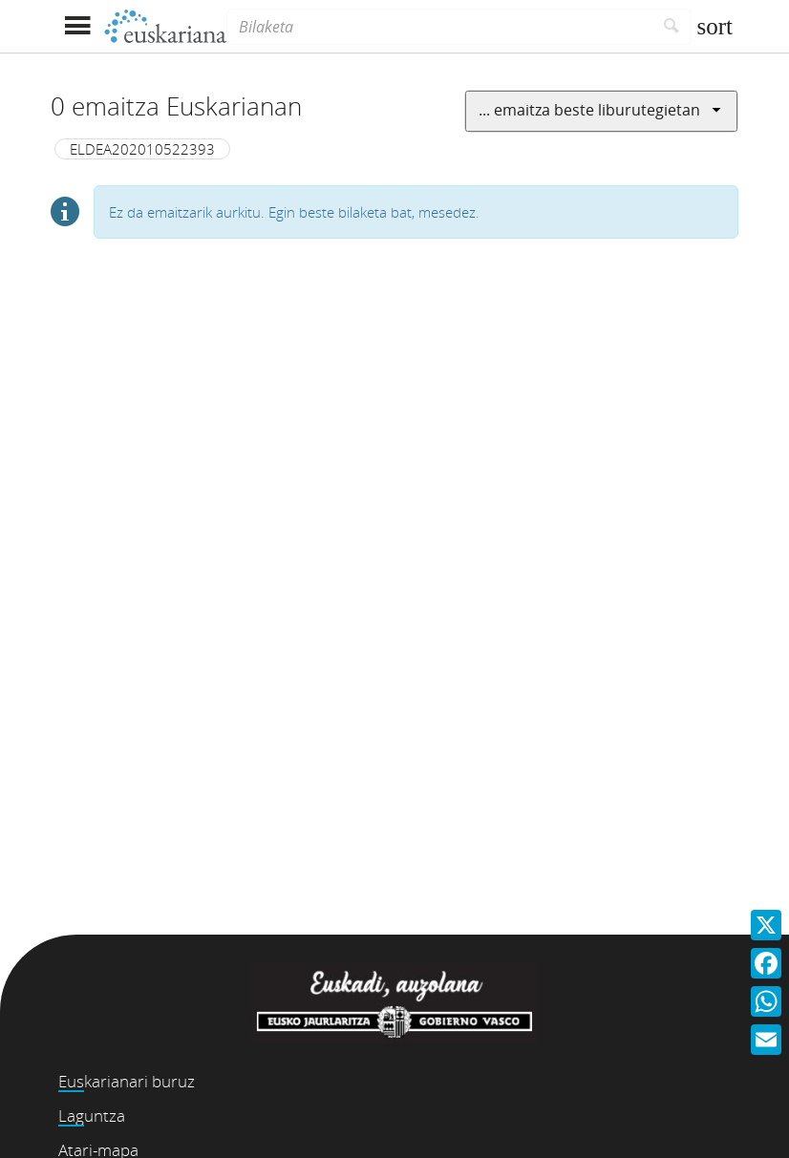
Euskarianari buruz (126, 1081)
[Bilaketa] (439, 27)
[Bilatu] (672, 27)
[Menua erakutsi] (77, 26)
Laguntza (91, 1115)
